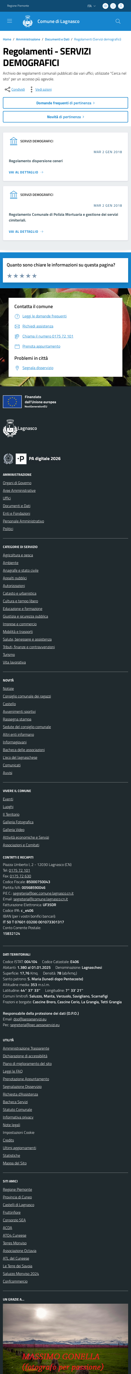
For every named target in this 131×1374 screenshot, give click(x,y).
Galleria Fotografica (18, 822)
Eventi (8, 799)
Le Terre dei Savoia (17, 1266)
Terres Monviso (15, 1243)
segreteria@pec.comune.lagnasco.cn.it (43, 893)
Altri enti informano (18, 734)
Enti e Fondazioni (16, 513)
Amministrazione (28, 39)
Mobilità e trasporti (18, 631)
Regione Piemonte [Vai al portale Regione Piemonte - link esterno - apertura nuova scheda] (18, 6)
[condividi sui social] (14, 89)
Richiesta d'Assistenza (20, 1094)
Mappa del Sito (15, 1163)
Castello (9, 704)
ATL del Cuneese (16, 1258)
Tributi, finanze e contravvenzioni (29, 647)
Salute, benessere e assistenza (27, 639)
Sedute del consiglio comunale (27, 727)
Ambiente (10, 562)
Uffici (7, 498)
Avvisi (7, 773)
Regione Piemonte (17, 1189)
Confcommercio (15, 1281)
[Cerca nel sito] (118, 21)
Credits (8, 1140)
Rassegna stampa (17, 719)
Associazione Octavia (19, 1250)
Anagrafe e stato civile (20, 570)
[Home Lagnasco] (49, 21)
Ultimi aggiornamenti (19, 1148)
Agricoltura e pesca (18, 555)
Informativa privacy (18, 1117)
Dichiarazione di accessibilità (25, 1056)
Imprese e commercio (20, 624)
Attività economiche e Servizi (26, 837)
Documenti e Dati (57, 39)
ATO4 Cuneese (14, 1235)
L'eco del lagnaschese (20, 757)
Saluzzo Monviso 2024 (21, 1273)
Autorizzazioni (14, 585)
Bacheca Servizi (15, 1102)
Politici (8, 529)
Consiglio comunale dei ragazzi (27, 696)
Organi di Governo (17, 483)
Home (7, 39)
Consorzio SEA (14, 1220)
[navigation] (9, 21)
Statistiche (11, 1155)
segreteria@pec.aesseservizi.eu (35, 1025)
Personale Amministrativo (23, 521)
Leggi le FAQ (13, 1071)
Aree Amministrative (19, 490)
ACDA (7, 1227)
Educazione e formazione (22, 608)
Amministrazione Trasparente (26, 1048)
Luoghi (8, 806)
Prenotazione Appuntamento (26, 1079)
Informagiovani (15, 742)
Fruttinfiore (12, 1212)
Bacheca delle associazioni (24, 750)
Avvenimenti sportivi (19, 711)
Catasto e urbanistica (19, 593)
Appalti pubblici (15, 578)
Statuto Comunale (17, 1109)
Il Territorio (11, 814)
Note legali (11, 1125)
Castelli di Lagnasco (18, 1205)
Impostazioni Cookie (18, 1132)
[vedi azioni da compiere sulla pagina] (40, 89)
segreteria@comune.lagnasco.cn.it (40, 899)
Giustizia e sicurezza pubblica (25, 616)
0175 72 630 (20, 876)
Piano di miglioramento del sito (27, 1063)
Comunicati (12, 765)
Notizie (8, 688)
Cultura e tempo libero (20, 601)
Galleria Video (13, 829)
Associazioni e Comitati (21, 845)
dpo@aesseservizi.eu (29, 1019)
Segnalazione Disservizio (22, 1086)
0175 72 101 (19, 870)
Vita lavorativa (14, 662)
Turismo (9, 654)
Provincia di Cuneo (17, 1197)
